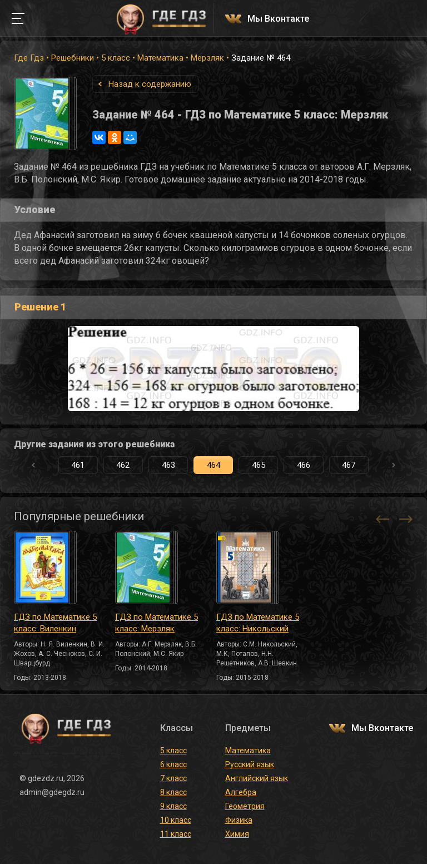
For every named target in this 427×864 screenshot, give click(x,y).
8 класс (173, 792)
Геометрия (245, 806)
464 (213, 465)
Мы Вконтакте (278, 19)
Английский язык (256, 778)
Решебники (72, 58)
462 (123, 465)
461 (78, 465)
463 (168, 465)
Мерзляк (207, 58)
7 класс (173, 778)
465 (258, 465)
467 (348, 465)
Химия (237, 834)
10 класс (175, 820)
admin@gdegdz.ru (52, 792)
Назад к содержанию (149, 84)
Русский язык (249, 764)
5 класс (115, 58)
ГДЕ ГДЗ (161, 18)
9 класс (173, 806)
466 (303, 465)
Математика (160, 58)
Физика (238, 820)
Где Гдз (29, 58)
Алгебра (240, 792)
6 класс (173, 764)
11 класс (175, 834)
